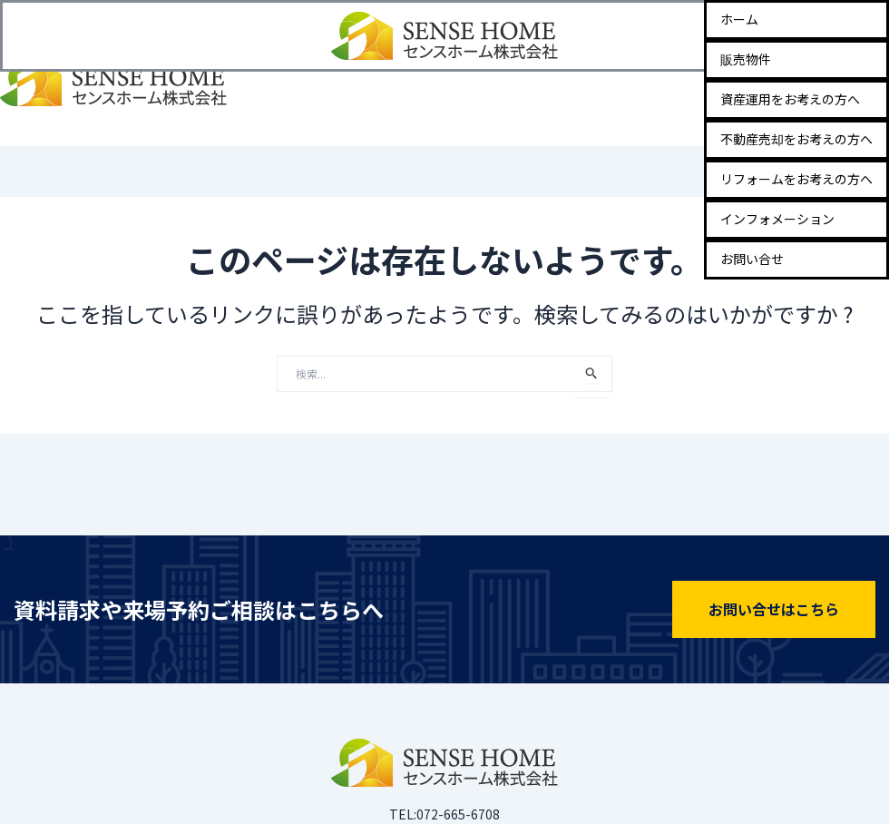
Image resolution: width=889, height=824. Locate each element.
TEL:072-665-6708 (444, 814)
